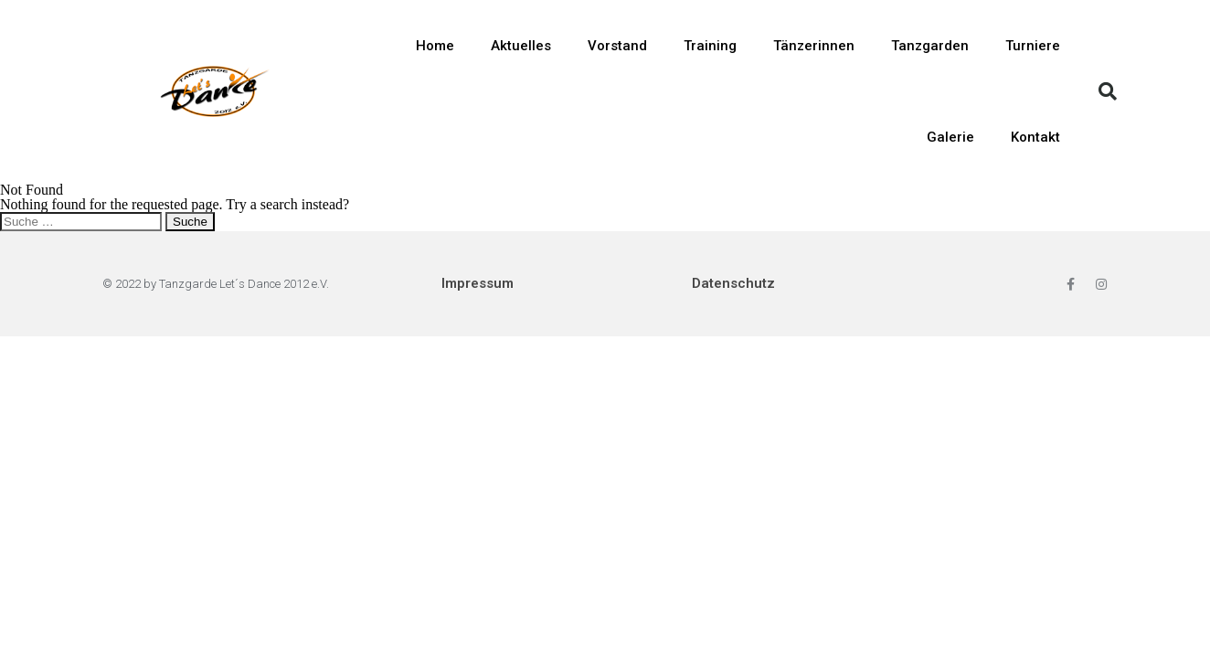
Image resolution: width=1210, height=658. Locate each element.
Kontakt (1035, 137)
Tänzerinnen (813, 45)
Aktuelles (521, 45)
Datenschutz (733, 283)
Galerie (950, 137)
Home (435, 45)
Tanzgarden (930, 45)
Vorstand (617, 45)
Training (710, 45)
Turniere (1032, 45)
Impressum (477, 283)
